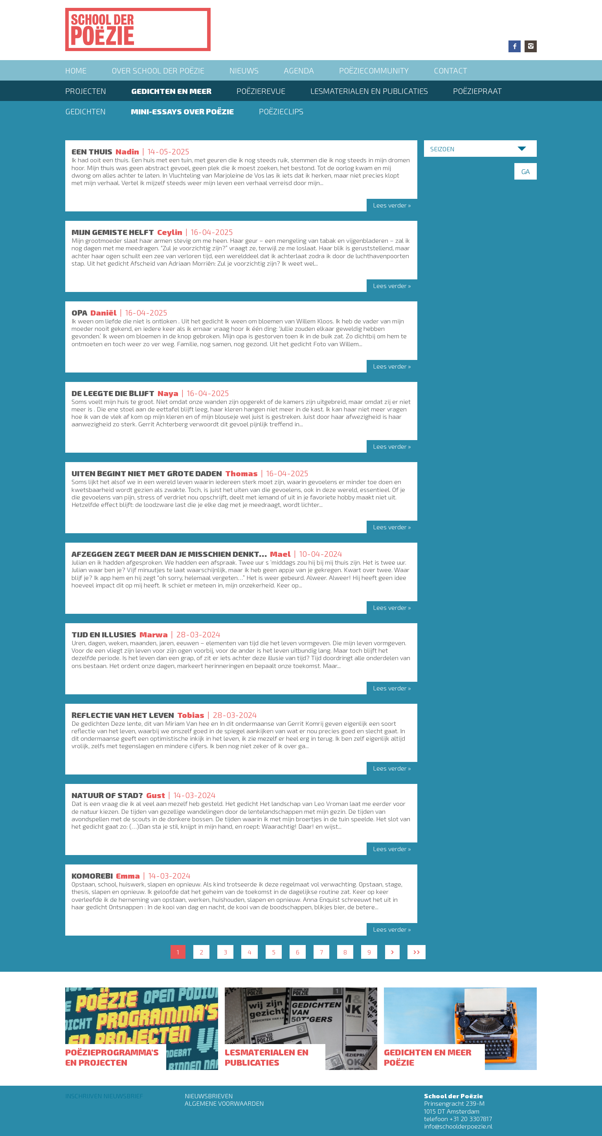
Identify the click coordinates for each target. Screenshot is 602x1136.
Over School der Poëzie (158, 70)
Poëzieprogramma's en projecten (112, 1057)
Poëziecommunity (374, 70)
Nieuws (244, 70)
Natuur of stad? (107, 795)
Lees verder (390, 205)
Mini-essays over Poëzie (182, 111)
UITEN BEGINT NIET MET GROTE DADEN (147, 473)
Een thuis (92, 151)
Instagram (531, 46)
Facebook (514, 46)
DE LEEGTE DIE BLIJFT (113, 393)
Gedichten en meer (171, 90)
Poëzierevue (261, 90)
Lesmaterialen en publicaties (369, 90)
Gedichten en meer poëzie (428, 1057)
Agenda (299, 70)
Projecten (85, 90)
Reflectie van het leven (123, 714)
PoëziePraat (477, 90)
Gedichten (85, 111)
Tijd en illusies (104, 634)
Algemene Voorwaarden (224, 1103)
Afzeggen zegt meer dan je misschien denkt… (169, 553)
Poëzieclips (281, 111)
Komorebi (92, 875)
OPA (79, 312)
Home (75, 70)
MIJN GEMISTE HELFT (113, 232)
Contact (450, 70)
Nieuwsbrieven (209, 1095)
